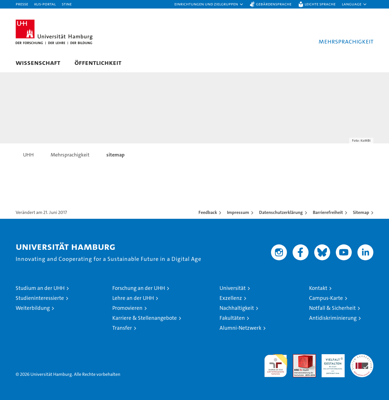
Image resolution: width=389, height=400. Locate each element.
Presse (22, 4)
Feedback (207, 212)
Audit (298, 357)
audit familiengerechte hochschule (275, 363)
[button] (209, 4)
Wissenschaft (38, 62)
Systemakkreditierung (361, 357)
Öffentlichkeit (98, 62)
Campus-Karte (326, 298)
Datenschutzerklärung (281, 212)
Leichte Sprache (320, 4)
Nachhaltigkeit (237, 308)
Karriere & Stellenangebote (144, 317)
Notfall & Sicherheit (332, 308)
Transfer (122, 327)
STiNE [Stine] (67, 4)
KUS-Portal (45, 4)
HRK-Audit (332, 357)
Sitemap (361, 212)
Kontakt (318, 288)
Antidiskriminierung (333, 317)
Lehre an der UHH (133, 298)
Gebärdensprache (273, 4)
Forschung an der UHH (138, 288)
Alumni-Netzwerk (240, 327)
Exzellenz (231, 298)
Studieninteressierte (40, 298)
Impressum (238, 212)
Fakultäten (232, 317)
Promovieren (127, 308)
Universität (233, 288)
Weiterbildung (33, 308)
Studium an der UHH (40, 288)
